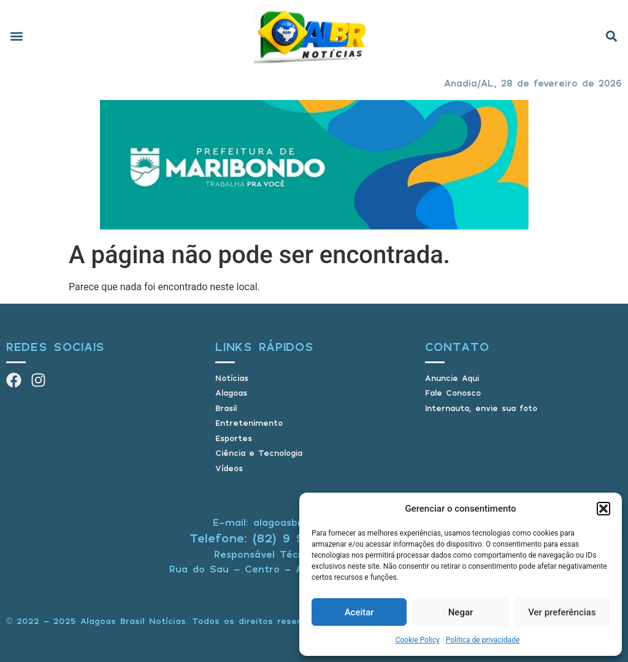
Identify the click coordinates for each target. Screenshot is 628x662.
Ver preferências (561, 612)
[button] (603, 508)
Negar (460, 612)
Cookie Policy (418, 640)
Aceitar (359, 612)
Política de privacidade (483, 640)
